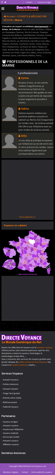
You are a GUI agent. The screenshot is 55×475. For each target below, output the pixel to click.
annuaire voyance (45, 347)
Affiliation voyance (11, 444)
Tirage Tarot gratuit (11, 393)
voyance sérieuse (19, 365)
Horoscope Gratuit (11, 437)
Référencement (10, 402)
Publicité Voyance (10, 406)
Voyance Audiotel (10, 433)
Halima (25, 108)
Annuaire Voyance (10, 379)
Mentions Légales (10, 472)
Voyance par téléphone (13, 429)
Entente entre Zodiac (12, 397)
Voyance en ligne (44, 2)
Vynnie (25, 78)
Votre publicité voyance (41, 472)
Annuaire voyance (10, 425)
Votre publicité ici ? (27, 217)
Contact (29, 2)
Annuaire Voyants (10, 388)
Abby (24, 135)
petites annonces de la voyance (32, 362)
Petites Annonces (10, 384)
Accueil (11, 16)
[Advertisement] (27, 188)
